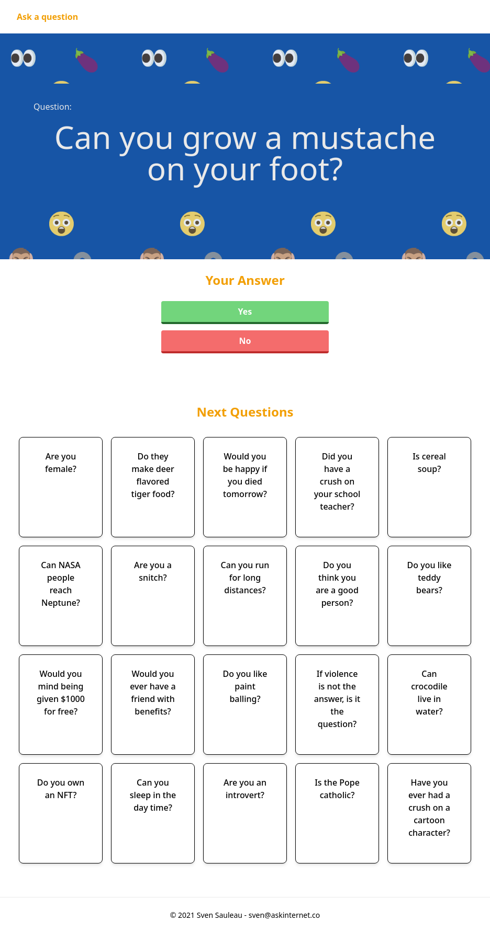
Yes (245, 311)
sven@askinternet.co (284, 915)
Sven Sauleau (220, 915)
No (245, 341)
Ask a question (47, 16)
